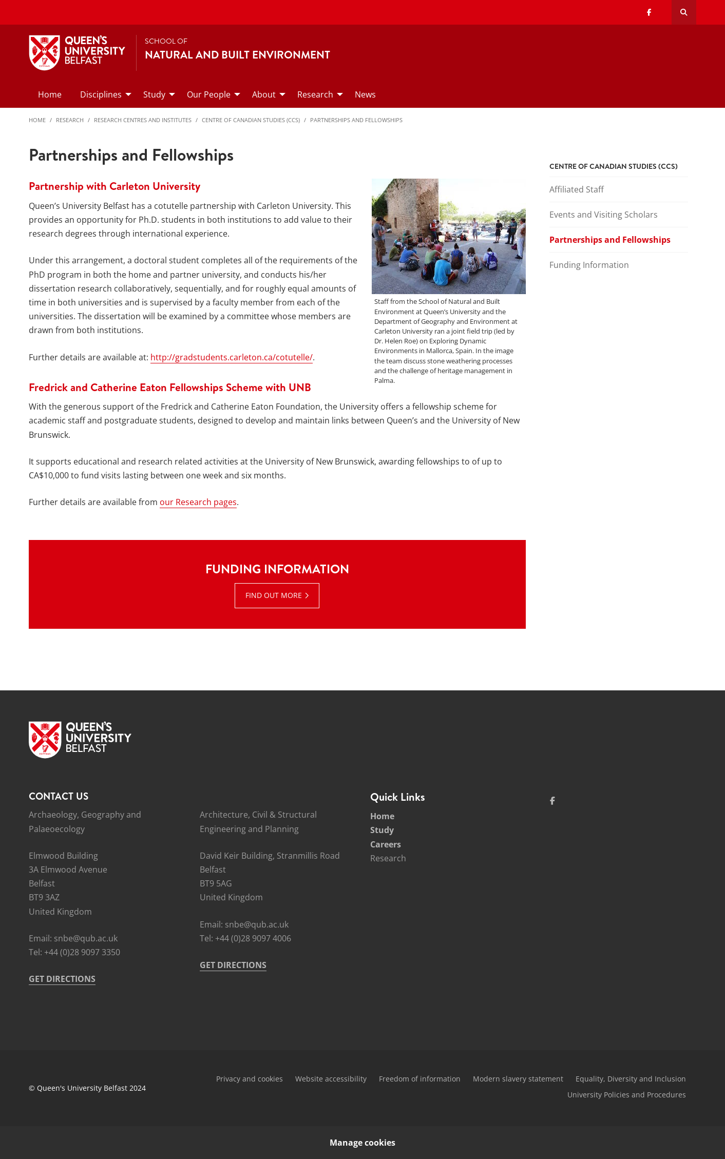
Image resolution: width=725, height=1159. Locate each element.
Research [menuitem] (315, 94)
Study (382, 830)
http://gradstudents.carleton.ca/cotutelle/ (231, 357)
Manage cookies (362, 1142)
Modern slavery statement (518, 1079)
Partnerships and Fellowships (356, 120)
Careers (385, 844)
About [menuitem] (264, 94)
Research (70, 120)
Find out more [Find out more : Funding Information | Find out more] (273, 595)
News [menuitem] (365, 94)
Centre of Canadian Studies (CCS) (251, 120)
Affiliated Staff (576, 189)
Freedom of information (420, 1079)
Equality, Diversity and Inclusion (631, 1079)
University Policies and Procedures (626, 1094)
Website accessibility (331, 1079)
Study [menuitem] (154, 94)
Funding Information (589, 265)
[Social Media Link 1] (552, 800)
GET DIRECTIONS (62, 978)
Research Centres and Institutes (143, 120)
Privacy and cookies (249, 1079)
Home (37, 120)
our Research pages (198, 502)
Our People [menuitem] (209, 94)
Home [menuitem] (50, 94)
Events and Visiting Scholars (603, 214)
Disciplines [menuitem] (101, 94)
